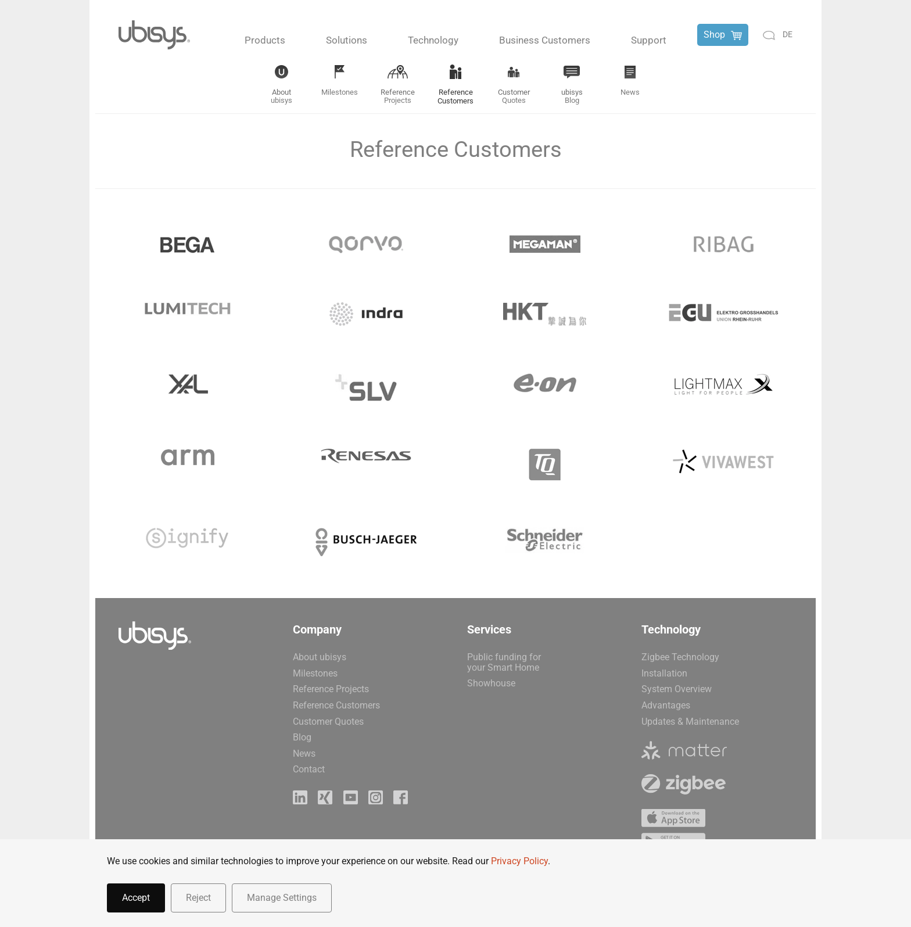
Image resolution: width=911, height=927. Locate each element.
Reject (198, 897)
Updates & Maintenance (690, 721)
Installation (664, 673)
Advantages (665, 705)
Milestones (315, 673)
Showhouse (491, 683)
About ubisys (319, 657)
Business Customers (544, 40)
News (304, 753)
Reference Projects (331, 689)
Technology (433, 40)
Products (265, 40)
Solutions (346, 40)
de (787, 34)
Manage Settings (282, 897)
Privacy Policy (519, 861)
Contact (309, 769)
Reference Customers (336, 705)
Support (648, 40)
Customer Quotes (328, 721)
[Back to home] (154, 35)
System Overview (676, 689)
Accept (136, 897)
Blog (302, 737)
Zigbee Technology (680, 657)
